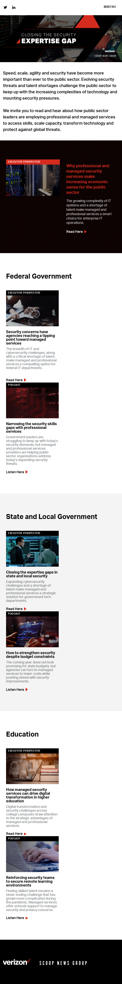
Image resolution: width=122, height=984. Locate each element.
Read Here (76, 232)
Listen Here (17, 472)
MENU (110, 6)
